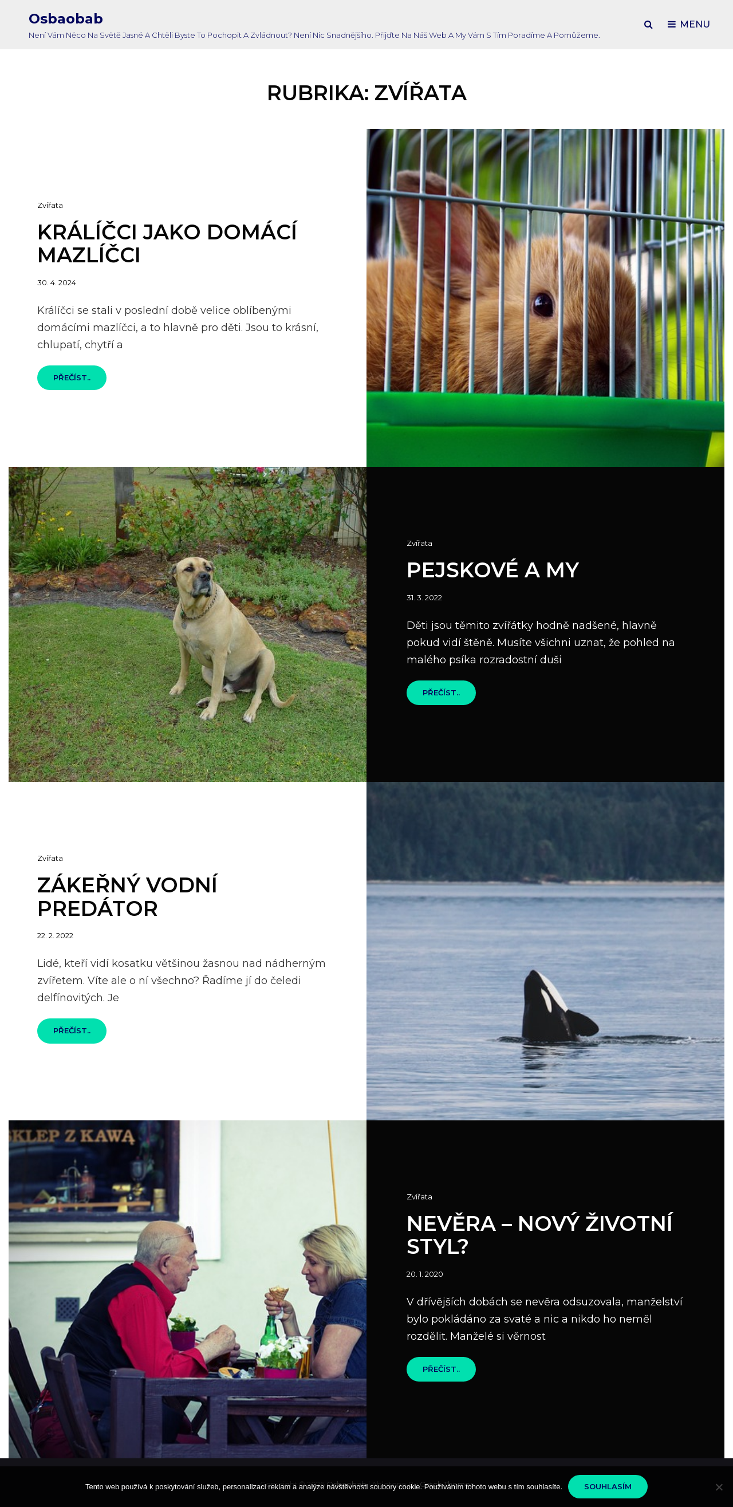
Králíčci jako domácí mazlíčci (167, 243)
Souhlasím (608, 1486)
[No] (718, 1487)
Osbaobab (66, 18)
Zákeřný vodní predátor (127, 896)
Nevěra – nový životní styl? (540, 1235)
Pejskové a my (493, 570)
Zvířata (50, 205)
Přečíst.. (80, 381)
